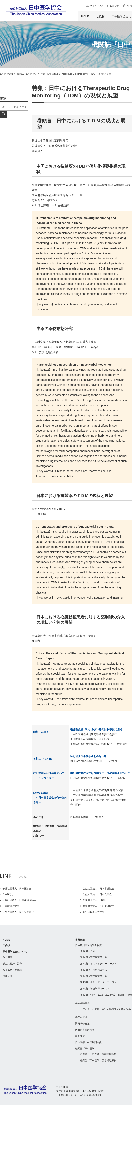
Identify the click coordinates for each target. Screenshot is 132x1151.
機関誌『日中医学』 (86, 1048)
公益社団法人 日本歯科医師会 (19, 900)
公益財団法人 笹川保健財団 (98, 906)
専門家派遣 (81, 1017)
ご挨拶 (100, 16)
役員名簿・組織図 (12, 969)
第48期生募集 (87, 950)
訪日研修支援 (82, 1023)
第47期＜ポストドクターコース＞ (98, 963)
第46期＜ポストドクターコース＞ (98, 982)
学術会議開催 (82, 1003)
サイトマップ (96, 5)
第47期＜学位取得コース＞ (94, 957)
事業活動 (80, 939)
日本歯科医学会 (10, 906)
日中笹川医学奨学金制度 (88, 945)
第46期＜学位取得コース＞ (94, 976)
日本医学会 (8, 894)
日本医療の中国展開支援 (88, 1042)
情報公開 (7, 976)
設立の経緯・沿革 (12, 963)
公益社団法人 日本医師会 (16, 888)
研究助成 (80, 1036)
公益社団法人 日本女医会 (97, 894)
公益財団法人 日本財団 (96, 900)
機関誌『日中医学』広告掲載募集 (98, 1060)
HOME (85, 16)
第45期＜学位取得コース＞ (94, 988)
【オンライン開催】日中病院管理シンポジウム (105, 1008)
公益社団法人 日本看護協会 (98, 888)
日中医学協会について (15, 951)
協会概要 (7, 957)
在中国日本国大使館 (93, 911)
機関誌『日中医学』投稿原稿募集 (98, 1054)
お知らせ (114, 5)
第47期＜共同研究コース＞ (94, 969)
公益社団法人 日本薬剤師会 (18, 911)
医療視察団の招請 (84, 1029)
